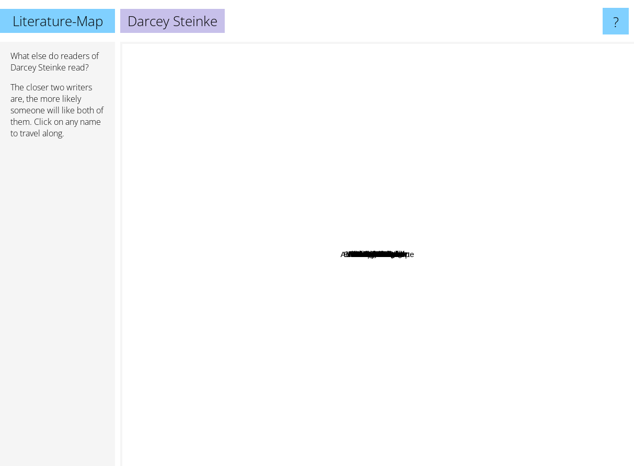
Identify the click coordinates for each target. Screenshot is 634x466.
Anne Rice (275, 386)
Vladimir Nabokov (334, 48)
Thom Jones (318, 363)
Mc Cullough (437, 296)
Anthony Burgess (343, 113)
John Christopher (417, 316)
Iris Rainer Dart (347, 244)
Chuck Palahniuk (552, 91)
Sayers (290, 174)
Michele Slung (393, 235)
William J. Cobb (372, 315)
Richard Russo (376, 451)
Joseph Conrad (573, 369)
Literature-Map (58, 20)
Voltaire (466, 224)
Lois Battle (385, 221)
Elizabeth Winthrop (339, 268)
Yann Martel (499, 205)
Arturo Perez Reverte (455, 373)
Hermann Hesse (186, 187)
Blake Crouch (481, 316)
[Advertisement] (57, 306)
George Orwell (223, 103)
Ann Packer (231, 302)
